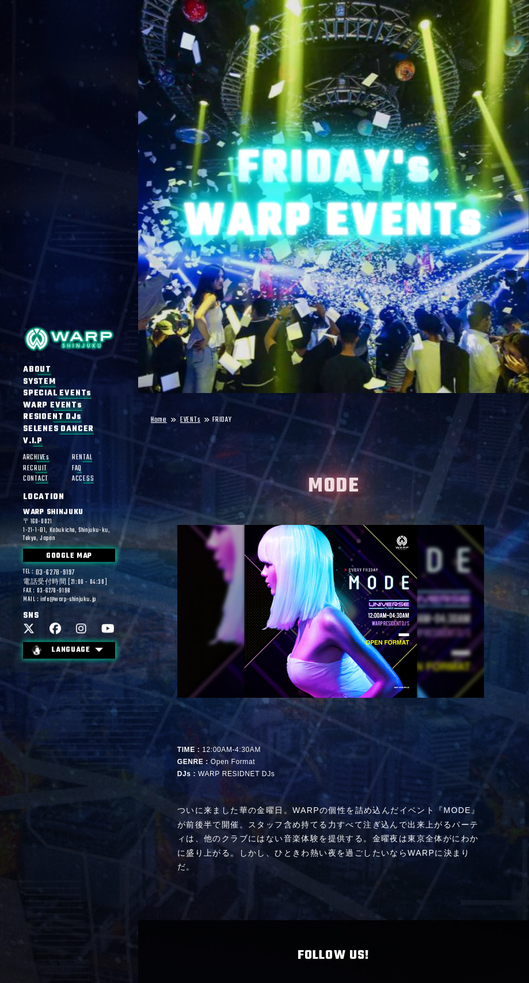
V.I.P (33, 441)
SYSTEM (39, 382)
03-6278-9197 (55, 573)
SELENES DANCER (58, 429)
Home (159, 420)
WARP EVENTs (52, 405)
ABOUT (37, 370)
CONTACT (35, 479)
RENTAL (82, 457)
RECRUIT (35, 468)
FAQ (77, 468)
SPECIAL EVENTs (57, 393)
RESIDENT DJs (52, 418)
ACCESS (83, 479)
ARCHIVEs (36, 457)
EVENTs (190, 420)
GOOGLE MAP (69, 556)
